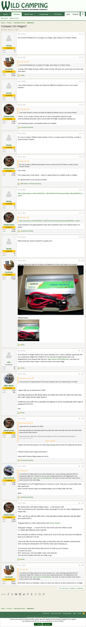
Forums (17, 14)
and (27, 127)
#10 (82, 260)
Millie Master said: (25, 423)
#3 (83, 81)
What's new (28, 14)
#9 (83, 237)
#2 (83, 57)
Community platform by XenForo (43, 617)
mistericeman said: (25, 378)
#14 (82, 466)
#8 (83, 213)
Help (74, 613)
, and (31, 183)
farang (5, 29)
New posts (4, 18)
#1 (83, 34)
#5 (83, 133)
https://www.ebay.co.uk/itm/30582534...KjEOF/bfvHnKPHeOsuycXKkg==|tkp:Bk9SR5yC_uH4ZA (49, 221)
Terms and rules (56, 613)
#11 (82, 351)
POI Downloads (59, 14)
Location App (43, 14)
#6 (83, 157)
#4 (83, 105)
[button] (9, 14)
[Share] (80, 34)
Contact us (46, 613)
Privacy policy (67, 613)
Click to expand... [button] (50, 441)
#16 (82, 565)
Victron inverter (54, 523)
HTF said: (22, 471)
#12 (82, 374)
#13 (82, 418)
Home (5, 14)
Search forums (14, 18)
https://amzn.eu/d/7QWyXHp (58, 359)
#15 (82, 503)
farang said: (23, 62)
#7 (83, 189)
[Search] (83, 14)
